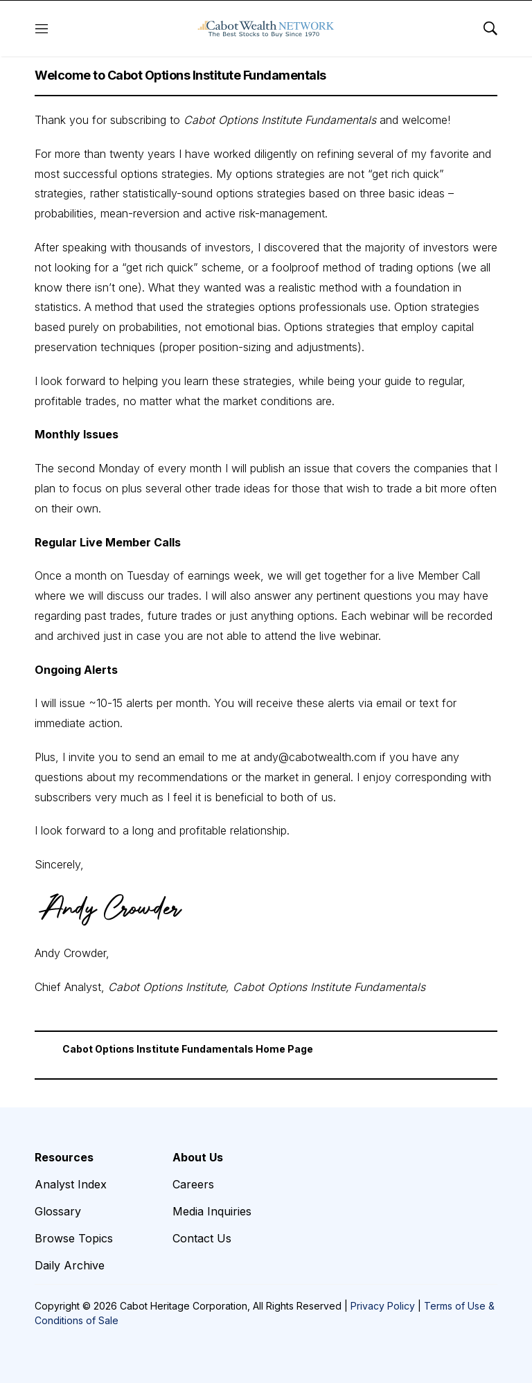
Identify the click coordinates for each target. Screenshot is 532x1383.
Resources (64, 1157)
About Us (197, 1157)
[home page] (266, 28)
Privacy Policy (383, 1306)
